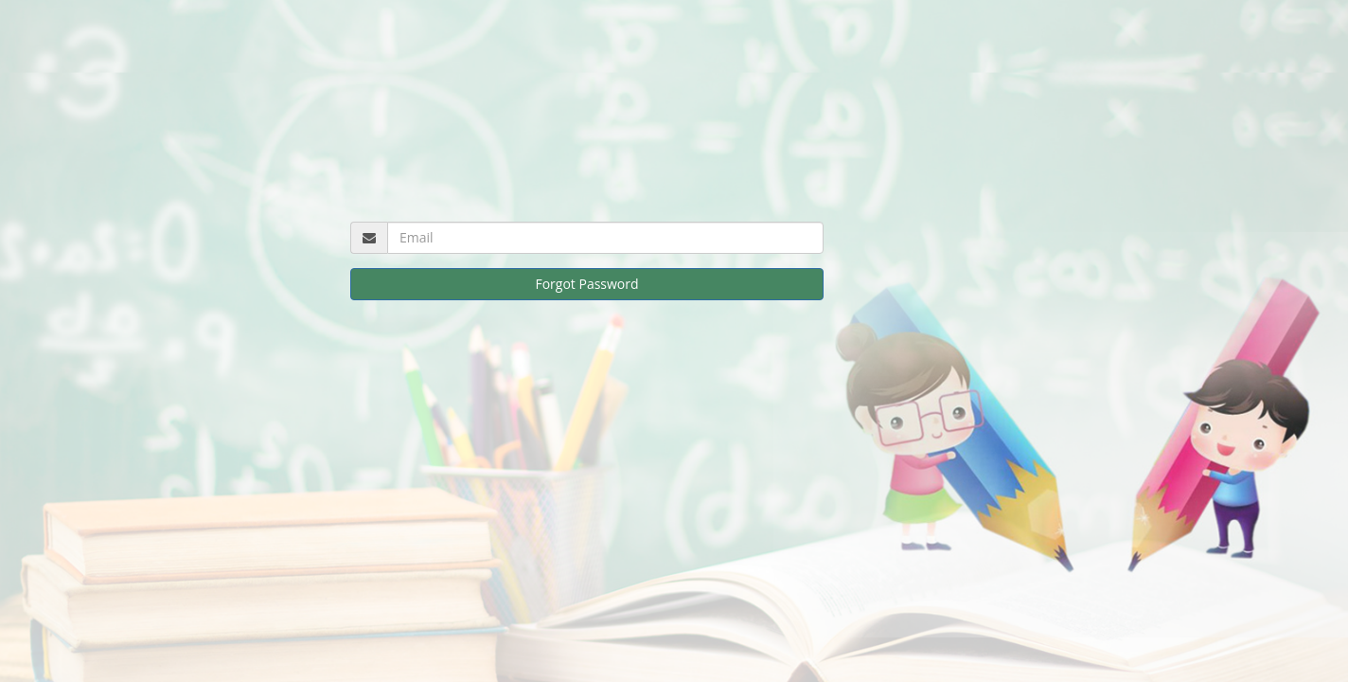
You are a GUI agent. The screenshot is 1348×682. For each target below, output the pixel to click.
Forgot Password (586, 284)
